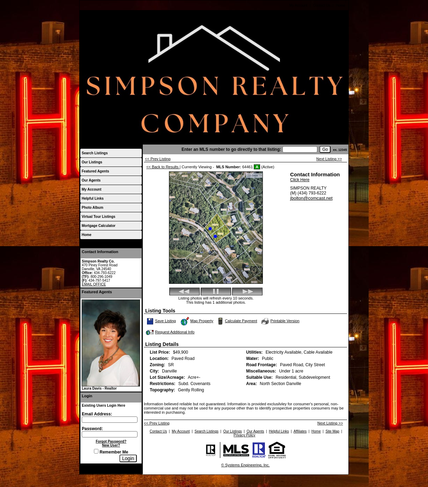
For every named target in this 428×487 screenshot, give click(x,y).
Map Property (196, 321)
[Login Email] (110, 419)
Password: (92, 428)
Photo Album (92, 207)
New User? (111, 445)
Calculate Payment (236, 321)
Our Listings (92, 162)
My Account (298, 5)
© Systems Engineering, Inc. (245, 465)
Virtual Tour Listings (98, 217)
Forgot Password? (111, 441)
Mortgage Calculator (99, 226)
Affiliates (300, 431)
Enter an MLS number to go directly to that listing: (231, 149)
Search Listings (95, 153)
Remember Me (111, 452)
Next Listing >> (329, 159)
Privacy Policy (244, 435)
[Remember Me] (96, 451)
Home (340, 5)
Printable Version (280, 321)
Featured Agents (95, 171)
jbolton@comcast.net (311, 198)
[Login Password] (110, 434)
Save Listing (161, 321)
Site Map (332, 431)
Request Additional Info (169, 332)
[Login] (128, 458)
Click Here (299, 179)
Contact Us (321, 5)
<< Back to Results (162, 167)
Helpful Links (93, 198)
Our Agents (91, 180)
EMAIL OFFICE (94, 284)
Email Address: (97, 414)
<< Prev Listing (157, 159)
